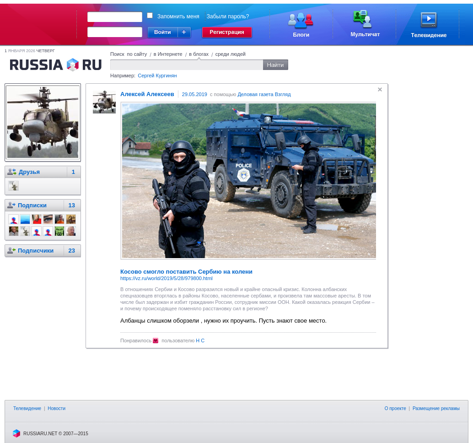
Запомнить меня (178, 16)
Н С (200, 340)
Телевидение (27, 408)
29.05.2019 (194, 94)
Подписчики (36, 250)
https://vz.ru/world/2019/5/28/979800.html (166, 278)
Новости (56, 408)
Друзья (29, 171)
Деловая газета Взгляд (263, 94)
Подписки (32, 205)
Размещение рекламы (436, 408)
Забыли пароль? (228, 16)
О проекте (395, 408)
